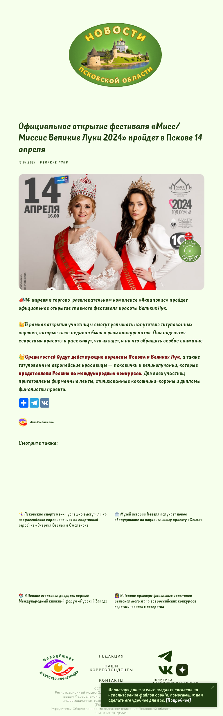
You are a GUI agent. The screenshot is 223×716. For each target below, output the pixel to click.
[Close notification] (213, 687)
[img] (115, 54)
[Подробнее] (178, 700)
